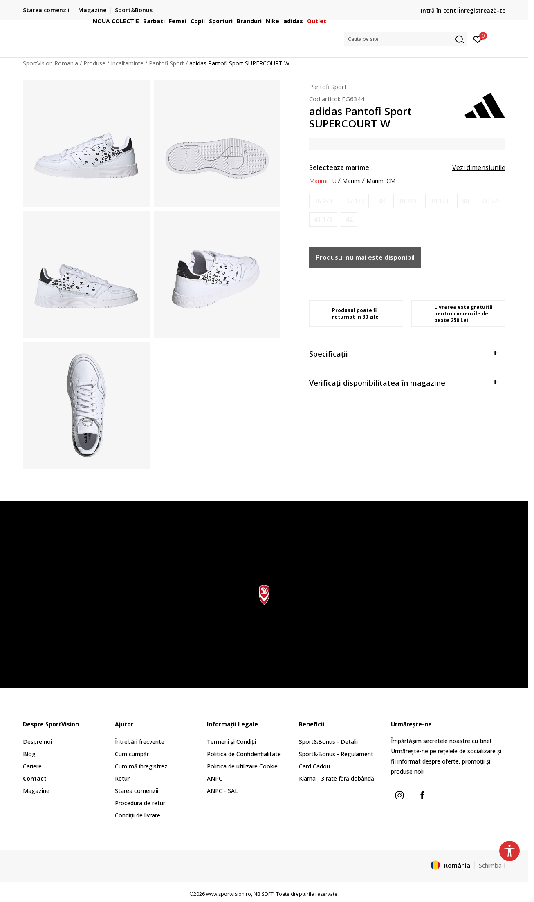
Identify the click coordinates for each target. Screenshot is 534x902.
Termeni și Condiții (231, 742)
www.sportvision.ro (228, 894)
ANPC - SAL (222, 791)
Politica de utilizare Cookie (242, 766)
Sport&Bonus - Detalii (328, 742)
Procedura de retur (140, 803)
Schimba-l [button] (492, 865)
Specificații (403, 353)
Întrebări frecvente (139, 742)
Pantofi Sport (328, 87)
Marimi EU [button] (323, 181)
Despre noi (37, 742)
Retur (122, 778)
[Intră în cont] (478, 39)
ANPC (214, 778)
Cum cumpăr (132, 754)
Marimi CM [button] (380, 181)
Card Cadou (314, 766)
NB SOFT (264, 894)
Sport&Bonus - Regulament (336, 754)
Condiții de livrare (137, 815)
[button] (405, 39)
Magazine (36, 791)
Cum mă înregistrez (141, 766)
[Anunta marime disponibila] (323, 201)
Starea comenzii (136, 791)
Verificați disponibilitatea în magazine (403, 382)
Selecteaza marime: (340, 167)
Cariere (32, 766)
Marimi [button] (351, 181)
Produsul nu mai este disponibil (365, 257)
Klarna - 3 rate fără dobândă (336, 778)
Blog (29, 754)
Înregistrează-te (482, 10)
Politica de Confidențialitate (244, 754)
